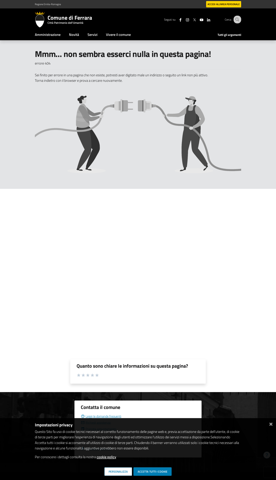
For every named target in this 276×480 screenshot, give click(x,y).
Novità (74, 34)
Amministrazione (48, 34)
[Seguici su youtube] (198, 19)
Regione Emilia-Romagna (48, 4)
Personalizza (118, 471)
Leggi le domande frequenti (101, 416)
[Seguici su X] (191, 19)
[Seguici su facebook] (177, 19)
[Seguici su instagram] (184, 19)
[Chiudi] (271, 423)
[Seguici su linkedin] (205, 19)
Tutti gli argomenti (229, 35)
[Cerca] (237, 19)
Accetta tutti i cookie (152, 471)
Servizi (92, 34)
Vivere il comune (118, 34)
